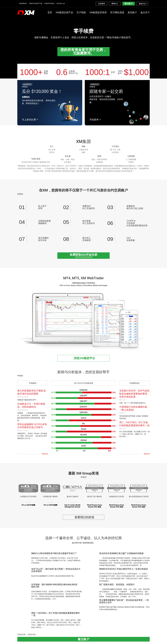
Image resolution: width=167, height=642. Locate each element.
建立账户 (128, 4)
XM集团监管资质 (98, 12)
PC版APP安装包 (49, 3)
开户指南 (81, 12)
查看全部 (45, 454)
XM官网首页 (23, 3)
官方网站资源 (117, 12)
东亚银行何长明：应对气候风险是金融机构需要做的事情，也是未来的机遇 (134, 393)
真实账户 (132, 12)
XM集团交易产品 (64, 12)
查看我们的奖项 (84, 518)
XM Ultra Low (61, 3)
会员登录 (101, 4)
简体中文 (142, 4)
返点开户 (145, 12)
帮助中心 (114, 4)
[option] (83, 34)
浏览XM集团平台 (84, 358)
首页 (49, 12)
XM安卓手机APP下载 (35, 3)
